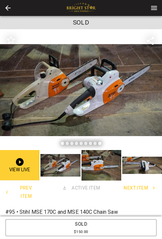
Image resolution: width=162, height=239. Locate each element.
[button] (8, 8)
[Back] (8, 8)
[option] (81, 90)
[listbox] (81, 90)
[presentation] (81, 8)
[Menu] (154, 8)
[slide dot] (62, 143)
